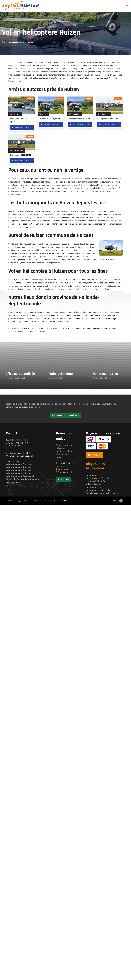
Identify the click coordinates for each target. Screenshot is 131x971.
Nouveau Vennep (99, 328)
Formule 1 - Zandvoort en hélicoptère (22, 479)
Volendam (22, 331)
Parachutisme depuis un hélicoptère (102, 493)
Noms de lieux (12, 461)
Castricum (95, 318)
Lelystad (41, 315)
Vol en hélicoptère (16, 42)
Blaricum (63, 318)
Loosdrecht (64, 328)
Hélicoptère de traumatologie (99, 490)
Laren (55, 328)
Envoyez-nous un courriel (21, 455)
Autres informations (36, 501)
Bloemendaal (74, 318)
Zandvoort (43, 331)
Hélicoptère (91, 475)
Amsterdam (53, 318)
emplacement (62, 466)
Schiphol (12, 331)
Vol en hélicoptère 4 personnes (20, 467)
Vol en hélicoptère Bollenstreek (20, 476)
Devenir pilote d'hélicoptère (98, 478)
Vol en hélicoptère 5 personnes (20, 470)
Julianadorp (63, 321)
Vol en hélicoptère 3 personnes (20, 464)
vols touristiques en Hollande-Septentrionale (81, 315)
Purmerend (113, 328)
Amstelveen (41, 318)
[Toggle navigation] (127, 6)
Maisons (52, 321)
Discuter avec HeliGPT (20, 452)
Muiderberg (76, 328)
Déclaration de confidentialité (56, 501)
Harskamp (31, 315)
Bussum (85, 318)
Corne (44, 321)
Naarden (86, 328)
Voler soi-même (13, 482)
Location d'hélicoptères (96, 481)
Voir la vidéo (95, 455)
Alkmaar (30, 318)
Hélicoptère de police (95, 487)
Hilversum (20, 315)
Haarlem (25, 321)
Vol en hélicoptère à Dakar (18, 473)
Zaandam (33, 331)
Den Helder (106, 318)
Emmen (52, 315)
